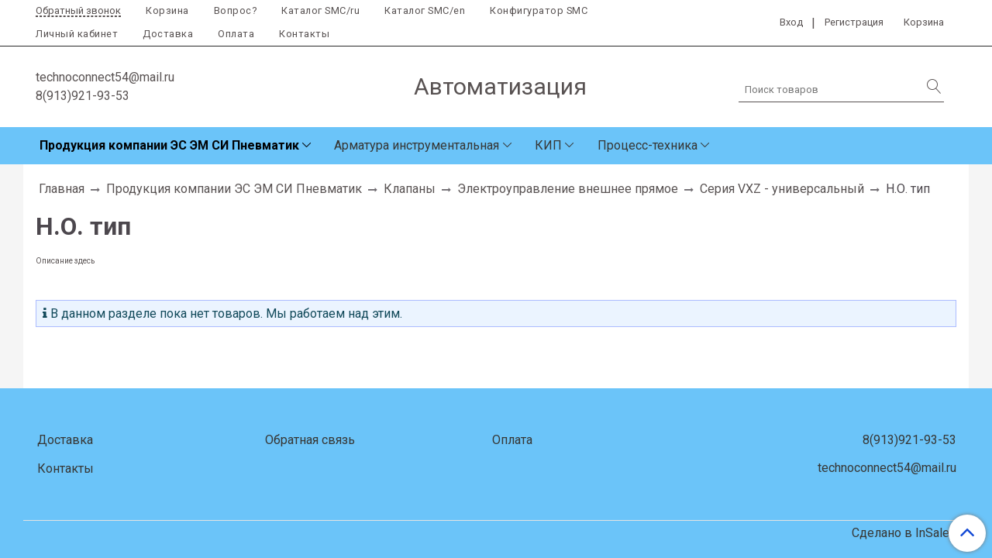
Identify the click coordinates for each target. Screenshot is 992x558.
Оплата (236, 34)
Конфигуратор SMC (538, 10)
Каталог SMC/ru (320, 10)
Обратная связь (310, 439)
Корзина (167, 10)
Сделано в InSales (904, 533)
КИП (548, 145)
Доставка (168, 34)
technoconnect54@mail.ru (105, 77)
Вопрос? (235, 10)
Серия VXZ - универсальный (782, 188)
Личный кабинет (77, 34)
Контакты (304, 34)
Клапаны (410, 188)
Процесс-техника (648, 145)
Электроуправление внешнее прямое (567, 188)
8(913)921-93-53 (82, 95)
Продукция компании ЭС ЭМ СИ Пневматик (169, 145)
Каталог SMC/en (424, 10)
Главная (61, 188)
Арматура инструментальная (416, 145)
